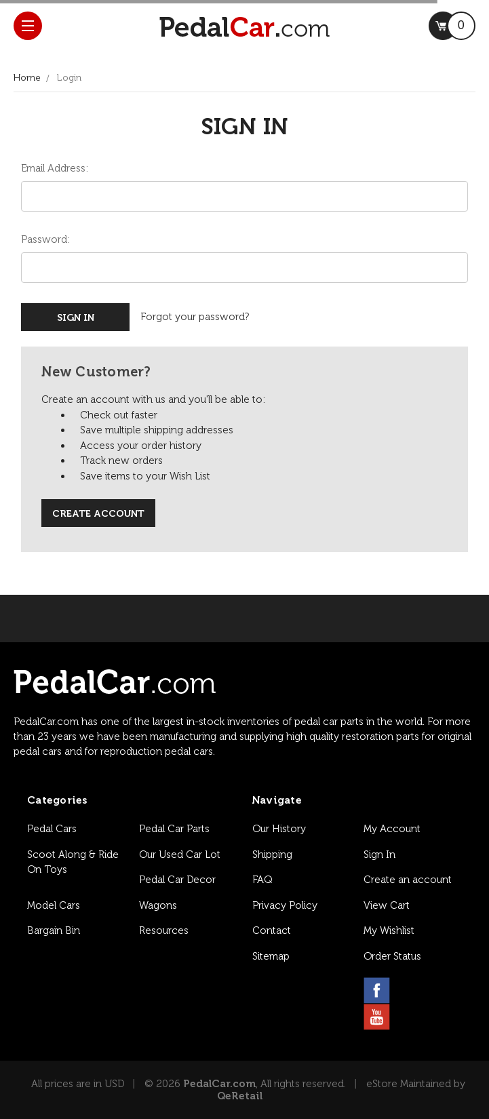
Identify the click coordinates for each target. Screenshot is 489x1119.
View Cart (387, 905)
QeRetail (239, 1096)
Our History (279, 829)
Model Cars (53, 905)
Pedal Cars (52, 829)
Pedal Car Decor (177, 879)
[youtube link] (377, 1017)
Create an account (408, 879)
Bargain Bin (53, 930)
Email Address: (54, 168)
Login (69, 77)
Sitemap (271, 956)
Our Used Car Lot (179, 854)
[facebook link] (377, 990)
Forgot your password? (194, 317)
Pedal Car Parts (174, 829)
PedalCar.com (219, 1084)
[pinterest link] (442, 990)
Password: (45, 239)
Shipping (272, 854)
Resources (164, 930)
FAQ (262, 879)
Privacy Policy (284, 905)
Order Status (392, 956)
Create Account (98, 513)
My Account (392, 829)
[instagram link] (409, 990)
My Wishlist (389, 930)
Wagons (158, 905)
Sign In (379, 854)
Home (27, 77)
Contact (271, 930)
